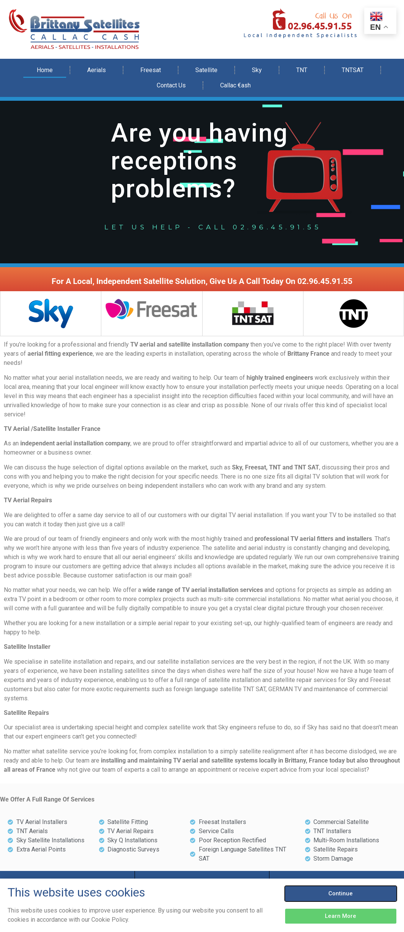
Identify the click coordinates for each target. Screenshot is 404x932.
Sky (257, 70)
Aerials (96, 70)
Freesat (150, 70)
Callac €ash (235, 85)
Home (45, 70)
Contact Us (171, 85)
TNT (301, 70)
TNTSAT (352, 70)
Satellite (206, 70)
